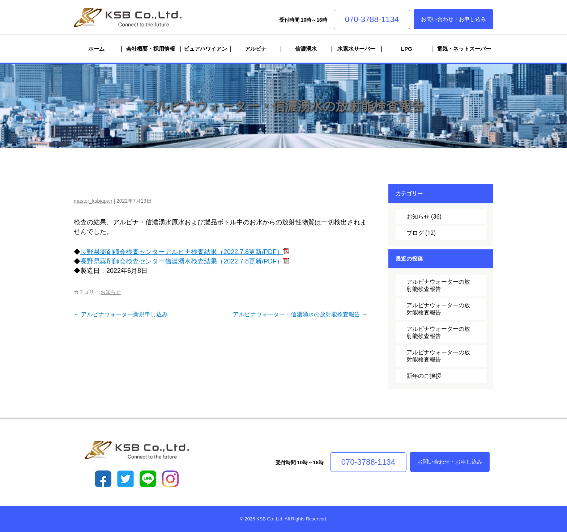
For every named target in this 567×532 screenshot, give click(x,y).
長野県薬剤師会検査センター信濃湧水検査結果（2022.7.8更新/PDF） (184, 261)
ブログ (415, 232)
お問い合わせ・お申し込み (453, 19)
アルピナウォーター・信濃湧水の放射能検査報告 (283, 106)
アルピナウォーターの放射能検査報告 (438, 285)
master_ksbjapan (93, 201)
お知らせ (111, 292)
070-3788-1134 (372, 19)
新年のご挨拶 (423, 375)
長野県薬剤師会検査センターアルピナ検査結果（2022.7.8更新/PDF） (184, 252)
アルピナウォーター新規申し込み (121, 314)
